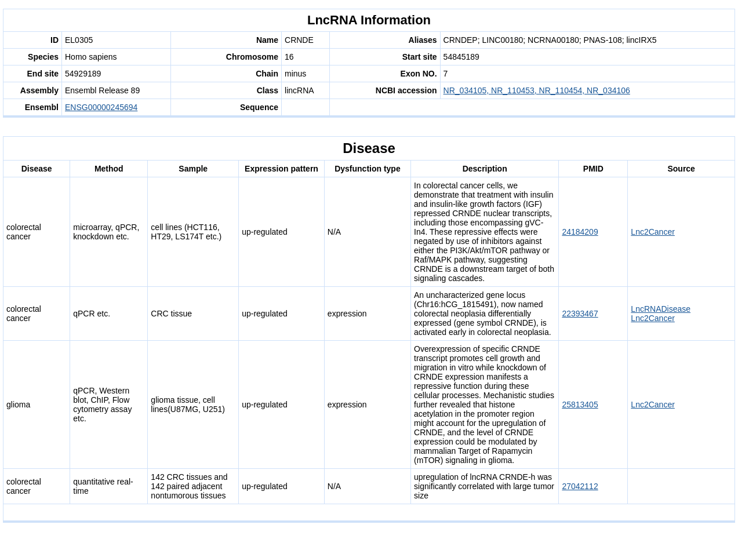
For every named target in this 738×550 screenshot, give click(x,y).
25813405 (580, 404)
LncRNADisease (660, 309)
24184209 (580, 231)
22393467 (580, 313)
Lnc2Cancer (653, 231)
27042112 (580, 486)
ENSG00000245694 (101, 107)
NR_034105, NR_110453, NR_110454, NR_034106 (536, 90)
